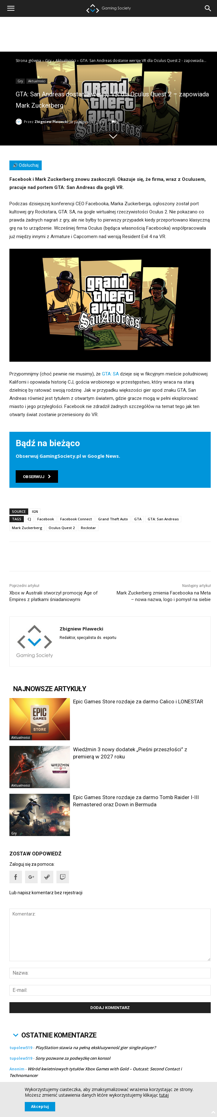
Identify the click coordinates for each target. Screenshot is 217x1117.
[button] (208, 8)
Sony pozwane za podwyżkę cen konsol (72, 1058)
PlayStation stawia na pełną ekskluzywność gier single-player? (95, 1047)
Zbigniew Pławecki (51, 121)
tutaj (164, 1095)
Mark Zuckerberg (27, 527)
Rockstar (88, 527)
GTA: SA (110, 374)
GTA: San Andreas (163, 519)
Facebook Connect (76, 519)
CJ (29, 519)
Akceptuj (40, 1106)
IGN (35, 511)
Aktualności (66, 60)
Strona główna (28, 60)
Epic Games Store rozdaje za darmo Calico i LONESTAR (138, 701)
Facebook (45, 519)
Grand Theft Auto (113, 519)
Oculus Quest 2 (62, 527)
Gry (48, 60)
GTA (137, 519)
